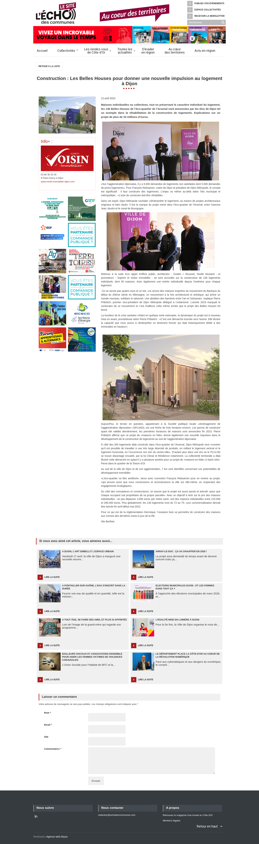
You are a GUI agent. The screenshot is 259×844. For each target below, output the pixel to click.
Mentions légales (171, 820)
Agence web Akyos (56, 836)
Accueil (42, 50)
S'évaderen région (148, 50)
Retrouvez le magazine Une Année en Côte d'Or (188, 815)
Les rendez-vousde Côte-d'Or (96, 50)
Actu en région (205, 50)
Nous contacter (112, 807)
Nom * (47, 712)
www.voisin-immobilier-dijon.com (58, 181)
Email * (48, 724)
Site (46, 736)
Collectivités (66, 50)
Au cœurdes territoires (175, 50)
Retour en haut (207, 826)
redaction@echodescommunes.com (116, 815)
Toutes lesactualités (124, 50)
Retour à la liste (49, 66)
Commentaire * (52, 749)
